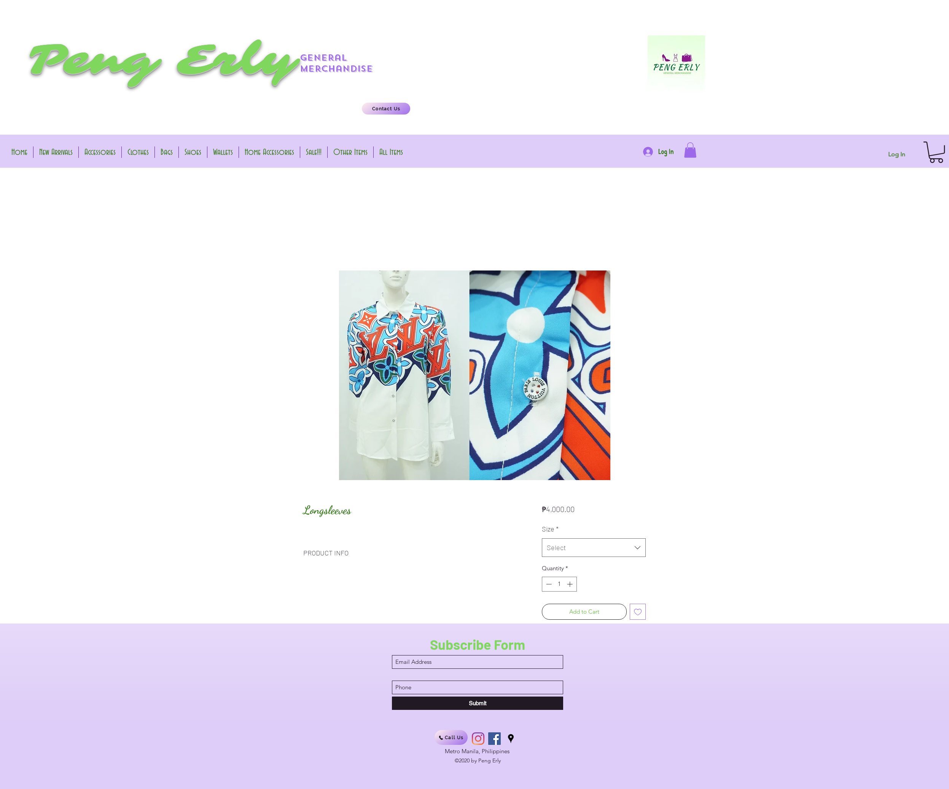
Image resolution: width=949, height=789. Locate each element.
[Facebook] (494, 738)
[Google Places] (511, 738)
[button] (690, 150)
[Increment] (570, 584)
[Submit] (477, 703)
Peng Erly (161, 59)
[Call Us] (451, 737)
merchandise (336, 68)
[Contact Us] (386, 109)
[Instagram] (478, 738)
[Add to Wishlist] (638, 612)
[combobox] (594, 547)
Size (550, 529)
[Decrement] (548, 584)
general (323, 57)
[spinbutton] (559, 584)
